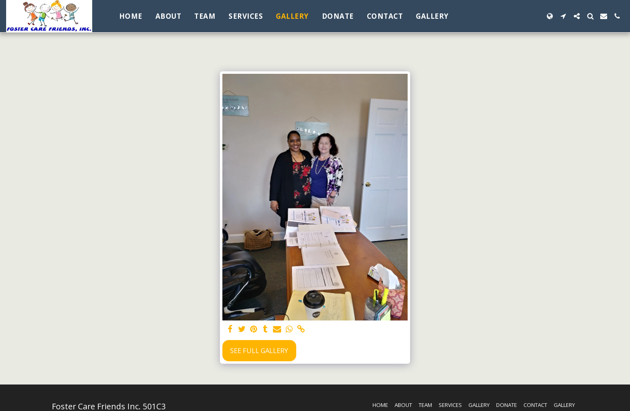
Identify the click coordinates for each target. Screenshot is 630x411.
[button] (563, 16)
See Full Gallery (259, 350)
